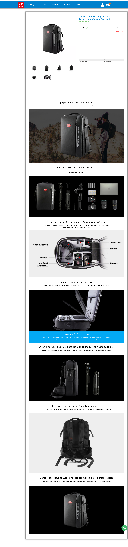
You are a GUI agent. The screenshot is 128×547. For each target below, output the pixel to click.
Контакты (78, 5)
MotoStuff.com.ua (42, 542)
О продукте (32, 5)
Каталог (45, 5)
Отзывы (67, 5)
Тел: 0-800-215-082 (25, 12)
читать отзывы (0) (85, 22)
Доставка (56, 5)
